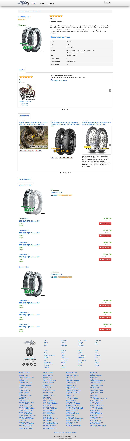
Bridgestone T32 (94, 379)
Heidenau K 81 (94, 397)
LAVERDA (80, 359)
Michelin (80, 344)
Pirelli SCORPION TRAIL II (26, 428)
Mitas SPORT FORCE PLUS (73, 420)
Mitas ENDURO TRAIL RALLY (50, 418)
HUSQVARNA (81, 355)
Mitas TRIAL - (69, 423)
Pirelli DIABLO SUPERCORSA (98, 425)
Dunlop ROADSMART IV (96, 389)
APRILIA (46, 350)
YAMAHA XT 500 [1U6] (25, 101)
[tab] (22, 70)
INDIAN (46, 357)
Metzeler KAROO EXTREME (50, 404)
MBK (45, 360)
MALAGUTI (98, 359)
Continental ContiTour (24, 384)
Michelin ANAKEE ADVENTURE (74, 409)
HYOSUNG (98, 355)
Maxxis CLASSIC (47, 399)
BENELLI (63, 350)
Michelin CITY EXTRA (72, 410)
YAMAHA (46, 367)
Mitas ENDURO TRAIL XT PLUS (74, 418)
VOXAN (97, 365)
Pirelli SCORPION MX (48, 427)
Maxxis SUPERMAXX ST (49, 402)
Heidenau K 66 (94, 395)
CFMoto (80, 352)
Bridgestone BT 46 (47, 377)
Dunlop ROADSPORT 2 (25, 390)
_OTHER (63, 367)
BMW (96, 350)
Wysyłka (59, 432)
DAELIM (46, 354)
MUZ (96, 360)
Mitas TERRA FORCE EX (25, 422)
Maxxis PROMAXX (71, 400)
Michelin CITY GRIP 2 (95, 410)
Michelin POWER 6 (95, 412)
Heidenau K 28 (46, 394)
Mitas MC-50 (22, 420)
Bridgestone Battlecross (96, 375)
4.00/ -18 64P (24, 105)
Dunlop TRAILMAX (24, 392)
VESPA (80, 365)
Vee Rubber (64, 345)
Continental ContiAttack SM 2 (97, 380)
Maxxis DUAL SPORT (72, 399)
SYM (96, 364)
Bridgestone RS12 (94, 377)
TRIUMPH (46, 365)
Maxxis (46, 344)
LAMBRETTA (64, 359)
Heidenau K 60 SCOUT (49, 395)
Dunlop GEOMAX (70, 387)
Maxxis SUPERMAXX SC (96, 400)
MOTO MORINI (82, 360)
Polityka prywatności (66, 432)
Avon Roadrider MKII (71, 372)
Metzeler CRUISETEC (95, 402)
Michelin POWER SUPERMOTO (27, 415)
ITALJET (63, 357)
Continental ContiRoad (48, 382)
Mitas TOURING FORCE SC (26, 423)
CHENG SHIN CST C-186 (49, 380)
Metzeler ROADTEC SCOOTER (74, 407)
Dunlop (46, 342)
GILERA (97, 354)
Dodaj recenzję (63, 80)
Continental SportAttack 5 (25, 385)
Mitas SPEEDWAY (47, 420)
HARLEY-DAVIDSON (49, 355)
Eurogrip (63, 342)
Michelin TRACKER (71, 417)
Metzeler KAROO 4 (24, 404)
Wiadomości (51, 3)
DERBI (63, 354)
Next (110, 90)
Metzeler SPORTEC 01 (96, 407)
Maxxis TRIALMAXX (71, 402)
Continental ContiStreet (96, 382)
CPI (96, 352)
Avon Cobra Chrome (48, 372)
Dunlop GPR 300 (94, 387)
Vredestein (81, 345)
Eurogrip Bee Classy (48, 392)
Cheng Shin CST (82, 340)
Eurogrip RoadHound (24, 394)
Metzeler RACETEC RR (72, 405)
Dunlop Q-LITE (46, 389)
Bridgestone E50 (70, 377)
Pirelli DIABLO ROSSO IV (49, 425)
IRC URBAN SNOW (24, 399)
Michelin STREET (47, 417)
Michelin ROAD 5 (70, 415)
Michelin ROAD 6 (94, 415)
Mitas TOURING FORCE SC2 (50, 423)
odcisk (55, 432)
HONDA (63, 355)
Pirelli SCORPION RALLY (73, 427)
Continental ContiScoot (72, 382)
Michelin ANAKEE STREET (26, 410)
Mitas (96, 344)
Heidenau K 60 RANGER (25, 395)
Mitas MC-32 (93, 418)
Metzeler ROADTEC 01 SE (26, 407)
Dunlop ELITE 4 (47, 387)
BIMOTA (80, 350)
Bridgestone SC (70, 379)
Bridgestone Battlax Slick (72, 375)
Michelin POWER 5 (71, 412)
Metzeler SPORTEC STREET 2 (27, 409)
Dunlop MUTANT (23, 389)
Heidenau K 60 (94, 394)
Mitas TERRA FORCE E (96, 420)
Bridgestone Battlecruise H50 (26, 377)
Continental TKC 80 (71, 385)
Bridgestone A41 (70, 374)
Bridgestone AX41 (23, 375)
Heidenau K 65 (70, 395)
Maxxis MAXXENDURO (49, 400)
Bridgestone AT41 (94, 374)
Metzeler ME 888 (47, 405)
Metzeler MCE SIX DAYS (25, 405)
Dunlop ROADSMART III (72, 389)
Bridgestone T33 (23, 380)
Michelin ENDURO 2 (48, 412)
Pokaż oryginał (54, 80)
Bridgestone (64, 340)
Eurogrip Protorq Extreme (96, 392)
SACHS (63, 364)
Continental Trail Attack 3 (96, 385)
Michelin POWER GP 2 (49, 413)
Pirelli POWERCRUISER (25, 427)
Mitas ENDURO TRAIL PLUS (26, 418)
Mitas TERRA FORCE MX (49, 422)
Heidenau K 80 (46, 397)
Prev (20, 90)
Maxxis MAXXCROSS (24, 400)
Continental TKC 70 (48, 385)
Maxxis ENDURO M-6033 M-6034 (98, 399)
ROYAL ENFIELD (48, 364)
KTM (96, 357)
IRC (96, 342)
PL (33, 3)
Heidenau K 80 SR (71, 397)
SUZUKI (80, 364)
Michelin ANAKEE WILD (49, 410)
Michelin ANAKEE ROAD (96, 409)
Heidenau (34, 11)
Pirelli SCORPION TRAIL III (50, 428)
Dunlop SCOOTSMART (49, 390)
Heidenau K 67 (23, 397)
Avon (45, 340)
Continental (98, 340)
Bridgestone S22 (23, 379)
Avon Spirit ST (93, 372)
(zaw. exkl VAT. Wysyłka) (106, 220)
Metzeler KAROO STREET (73, 404)
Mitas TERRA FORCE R (72, 422)
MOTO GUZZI (64, 360)
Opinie (55, 19)
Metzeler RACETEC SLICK (97, 405)
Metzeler (63, 344)
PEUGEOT (81, 362)
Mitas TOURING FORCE (96, 422)
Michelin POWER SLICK (96, 413)
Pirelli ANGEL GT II (95, 423)
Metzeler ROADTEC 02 (49, 407)
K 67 (40, 11)
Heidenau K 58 (70, 394)
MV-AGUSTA (47, 362)
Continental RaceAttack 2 (49, 384)
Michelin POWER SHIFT (72, 413)
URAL (62, 365)
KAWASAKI (81, 357)
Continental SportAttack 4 (96, 384)
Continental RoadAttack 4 (72, 384)
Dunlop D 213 (22, 387)
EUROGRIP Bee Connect (72, 392)
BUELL (46, 352)
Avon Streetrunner (23, 374)
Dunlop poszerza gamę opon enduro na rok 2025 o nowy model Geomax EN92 (96, 123)
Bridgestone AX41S (48, 375)
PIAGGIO (97, 362)
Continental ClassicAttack (72, 380)
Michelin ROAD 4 (47, 415)
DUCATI (80, 354)
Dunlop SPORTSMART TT (97, 390)
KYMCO (46, 359)
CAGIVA (63, 352)
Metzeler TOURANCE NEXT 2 (50, 409)
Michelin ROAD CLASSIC (25, 417)
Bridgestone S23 (47, 379)
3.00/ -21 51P (24, 103)
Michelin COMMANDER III (26, 412)
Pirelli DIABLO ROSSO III (25, 425)
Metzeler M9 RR (94, 404)
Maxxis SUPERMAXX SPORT (26, 402)
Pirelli (45, 345)
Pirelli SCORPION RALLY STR (98, 427)
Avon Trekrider (46, 374)
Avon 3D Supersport (24, 372)
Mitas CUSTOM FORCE (96, 417)
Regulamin (74, 432)
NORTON (63, 362)
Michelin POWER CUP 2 (25, 413)
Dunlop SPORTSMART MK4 (73, 390)
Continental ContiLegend (25, 382)
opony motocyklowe (24, 11)
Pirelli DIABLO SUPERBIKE (73, 425)
